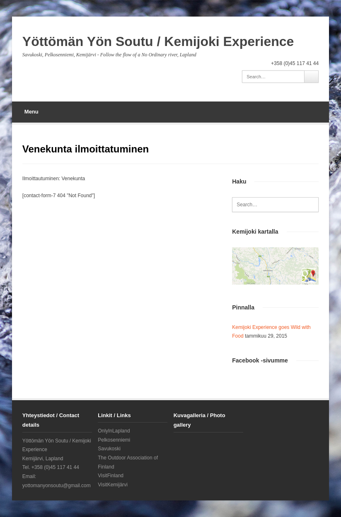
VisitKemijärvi (113, 485)
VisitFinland (110, 475)
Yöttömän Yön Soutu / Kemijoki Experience (158, 41)
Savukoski (109, 449)
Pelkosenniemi (114, 440)
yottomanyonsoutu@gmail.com (56, 485)
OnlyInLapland (114, 431)
